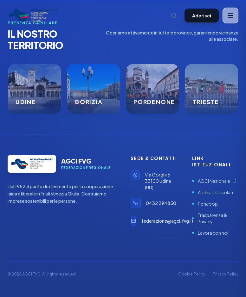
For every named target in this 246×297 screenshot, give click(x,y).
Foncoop (205, 204)
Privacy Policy (225, 274)
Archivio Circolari (212, 192)
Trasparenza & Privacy (209, 218)
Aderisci (201, 15)
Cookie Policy (191, 274)
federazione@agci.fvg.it (167, 221)
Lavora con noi (210, 233)
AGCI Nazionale (214, 181)
